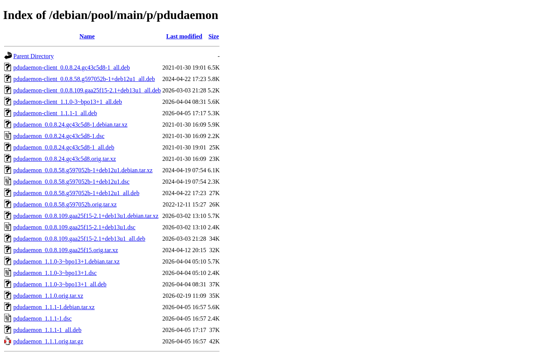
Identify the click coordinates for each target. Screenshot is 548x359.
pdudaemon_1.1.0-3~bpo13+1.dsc (55, 273)
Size (214, 36)
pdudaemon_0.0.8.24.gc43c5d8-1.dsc (59, 136)
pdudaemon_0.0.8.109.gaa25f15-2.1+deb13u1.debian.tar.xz (85, 216)
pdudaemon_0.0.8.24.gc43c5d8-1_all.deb (63, 147)
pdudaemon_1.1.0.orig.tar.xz (48, 295)
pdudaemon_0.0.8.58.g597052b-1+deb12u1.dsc (71, 181)
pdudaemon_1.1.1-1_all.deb (47, 330)
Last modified (184, 36)
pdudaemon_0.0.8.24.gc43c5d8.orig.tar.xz (64, 159)
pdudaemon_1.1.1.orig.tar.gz (48, 341)
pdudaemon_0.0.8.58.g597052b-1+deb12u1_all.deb (76, 193)
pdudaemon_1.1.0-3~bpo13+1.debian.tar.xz (66, 261)
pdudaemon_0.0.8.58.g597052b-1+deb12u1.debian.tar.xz (83, 170)
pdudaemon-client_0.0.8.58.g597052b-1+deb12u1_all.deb (84, 79)
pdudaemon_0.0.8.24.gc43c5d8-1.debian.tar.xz (70, 124)
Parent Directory (33, 56)
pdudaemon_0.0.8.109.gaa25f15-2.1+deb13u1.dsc (74, 227)
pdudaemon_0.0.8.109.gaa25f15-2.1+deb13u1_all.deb (79, 238)
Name (87, 36)
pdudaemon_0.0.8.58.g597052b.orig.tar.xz (65, 204)
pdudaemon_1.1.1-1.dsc (42, 318)
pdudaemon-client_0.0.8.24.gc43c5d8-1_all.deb (71, 67)
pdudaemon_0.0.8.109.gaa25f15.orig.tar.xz (65, 250)
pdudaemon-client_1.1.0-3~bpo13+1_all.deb (67, 101)
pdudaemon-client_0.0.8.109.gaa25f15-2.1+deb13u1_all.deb (87, 90)
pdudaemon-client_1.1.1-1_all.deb (55, 113)
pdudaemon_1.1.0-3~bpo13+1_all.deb (60, 284)
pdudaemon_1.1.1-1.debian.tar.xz (54, 307)
